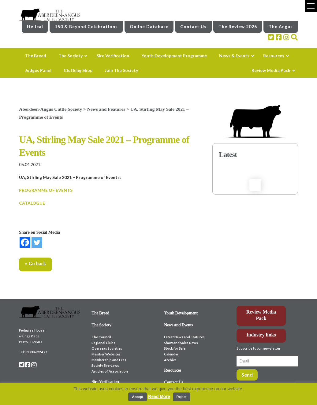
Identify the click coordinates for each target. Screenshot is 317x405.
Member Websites (106, 354)
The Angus (281, 26)
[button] (311, 6)
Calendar (171, 354)
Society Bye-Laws (105, 365)
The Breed (100, 313)
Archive (170, 360)
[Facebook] (25, 242)
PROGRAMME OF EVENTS (46, 190)
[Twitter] (37, 242)
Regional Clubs (103, 343)
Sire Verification (105, 381)
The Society (101, 325)
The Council (101, 337)
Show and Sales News (181, 343)
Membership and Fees (108, 360)
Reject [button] (182, 397)
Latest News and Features (184, 337)
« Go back (35, 263)
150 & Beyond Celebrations (86, 26)
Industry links (261, 334)
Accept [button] (137, 397)
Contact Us (193, 26)
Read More (159, 396)
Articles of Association (109, 371)
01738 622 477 (36, 352)
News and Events (178, 325)
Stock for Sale (174, 348)
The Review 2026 (237, 26)
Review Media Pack (261, 315)
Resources (172, 370)
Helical (35, 26)
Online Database (149, 26)
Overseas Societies (106, 348)
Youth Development (181, 313)
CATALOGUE (32, 203)
